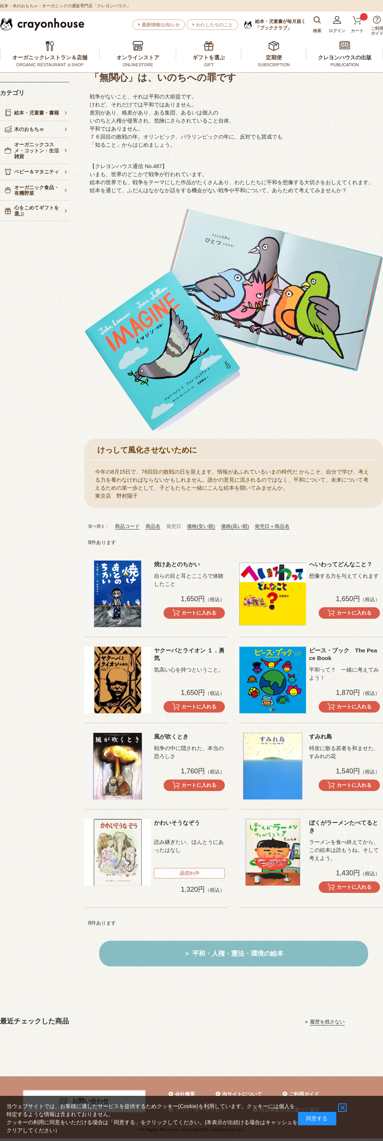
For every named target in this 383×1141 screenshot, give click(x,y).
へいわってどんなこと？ (340, 564)
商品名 (153, 526)
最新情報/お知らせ (161, 25)
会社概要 (185, 1094)
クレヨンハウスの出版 (345, 57)
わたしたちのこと (214, 25)
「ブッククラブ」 (280, 24)
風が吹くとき (171, 736)
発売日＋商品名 (272, 526)
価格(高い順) (235, 526)
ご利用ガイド (304, 1094)
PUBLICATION (345, 64)
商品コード (127, 526)
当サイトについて (242, 1094)
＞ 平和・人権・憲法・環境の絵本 (233, 953)
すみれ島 (320, 736)
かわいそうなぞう (177, 822)
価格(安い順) (201, 526)
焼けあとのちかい (177, 564)
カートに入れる (199, 613)
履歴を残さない (327, 1022)
